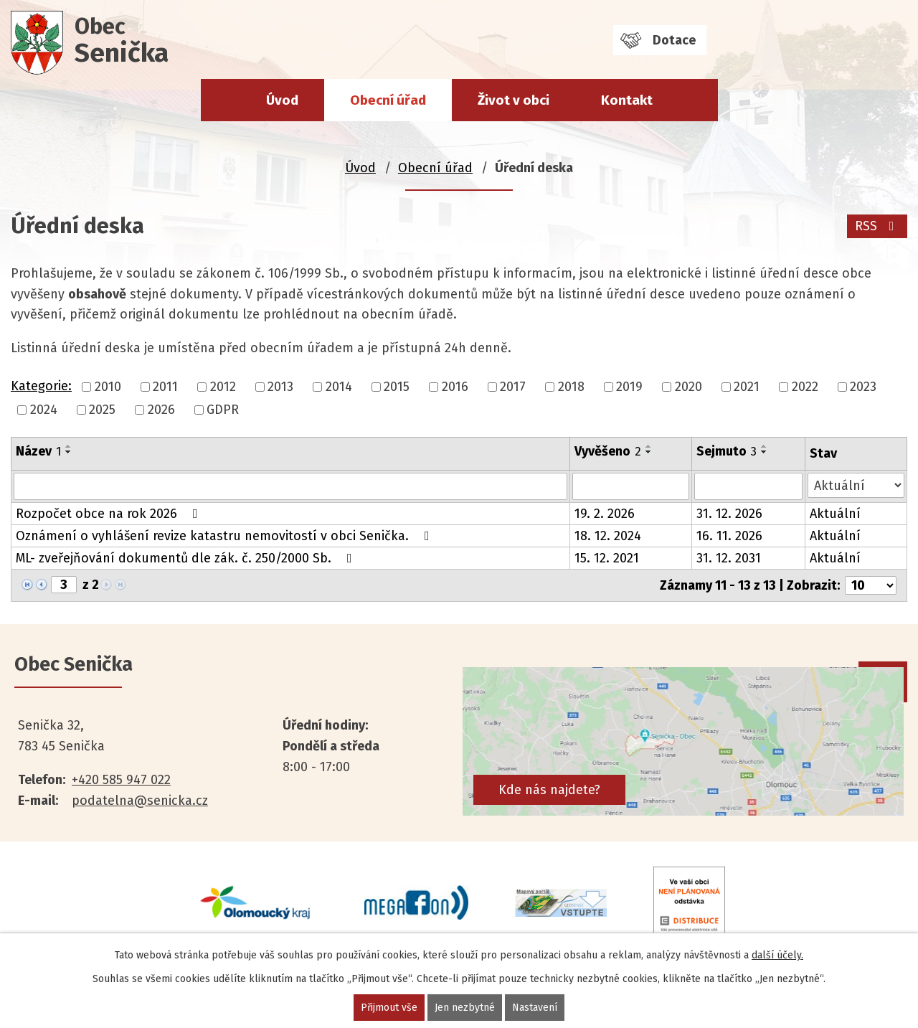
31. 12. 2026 (729, 514)
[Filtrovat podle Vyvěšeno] (630, 486)
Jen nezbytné (465, 1007)
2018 (571, 387)
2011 (165, 387)
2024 (43, 410)
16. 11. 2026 (729, 536)
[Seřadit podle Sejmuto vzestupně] (764, 446)
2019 (629, 387)
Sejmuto (726, 451)
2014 (339, 387)
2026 (161, 410)
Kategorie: (41, 386)
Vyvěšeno (607, 451)
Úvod (282, 100)
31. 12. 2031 (728, 558)
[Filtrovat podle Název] (290, 486)
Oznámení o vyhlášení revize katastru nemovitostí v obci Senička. (225, 536)
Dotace (674, 40)
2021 (747, 387)
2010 (108, 387)
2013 (280, 387)
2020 (688, 387)
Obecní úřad (388, 100)
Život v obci (513, 100)
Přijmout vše (389, 1007)
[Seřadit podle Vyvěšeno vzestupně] (649, 446)
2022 (805, 387)
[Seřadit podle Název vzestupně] (69, 446)
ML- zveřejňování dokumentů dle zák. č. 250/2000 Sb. (187, 558)
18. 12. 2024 (607, 536)
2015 (397, 387)
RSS (877, 226)
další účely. (777, 955)
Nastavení (534, 1007)
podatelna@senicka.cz (140, 800)
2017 (513, 387)
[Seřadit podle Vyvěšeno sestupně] (649, 452)
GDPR (223, 410)
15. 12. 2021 (606, 558)
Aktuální (835, 514)
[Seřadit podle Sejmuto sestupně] (764, 452)
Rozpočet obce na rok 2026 (110, 514)
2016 (455, 387)
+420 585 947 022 (121, 780)
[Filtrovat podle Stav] (856, 485)
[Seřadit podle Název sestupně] (69, 452)
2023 (863, 387)
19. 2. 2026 (604, 514)
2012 (223, 387)
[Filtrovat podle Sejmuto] (748, 486)
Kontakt (627, 100)
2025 (102, 410)
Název (38, 451)
